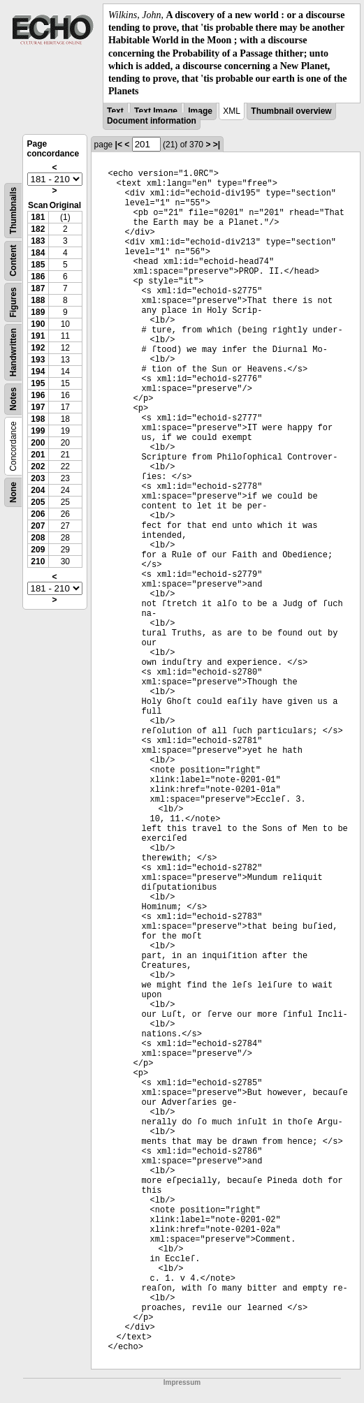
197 (38, 407)
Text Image (155, 111)
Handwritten (13, 352)
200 (38, 443)
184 (38, 253)
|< (118, 144)
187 (38, 288)
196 (38, 395)
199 (38, 431)
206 (38, 514)
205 (38, 502)
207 (38, 526)
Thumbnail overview (291, 111)
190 (38, 324)
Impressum (182, 1382)
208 (38, 538)
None (13, 492)
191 (38, 336)
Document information (151, 121)
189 (38, 312)
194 (38, 371)
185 (38, 265)
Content (13, 261)
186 (38, 276)
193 (38, 360)
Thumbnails (13, 210)
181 (38, 217)
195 (38, 383)
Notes (13, 399)
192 (38, 348)
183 (38, 241)
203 (38, 478)
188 (38, 300)
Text (115, 111)
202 (38, 466)
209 (38, 549)
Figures (13, 303)
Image (200, 111)
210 (38, 561)
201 (38, 455)
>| (216, 144)
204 (38, 490)
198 (38, 419)
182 (38, 229)
